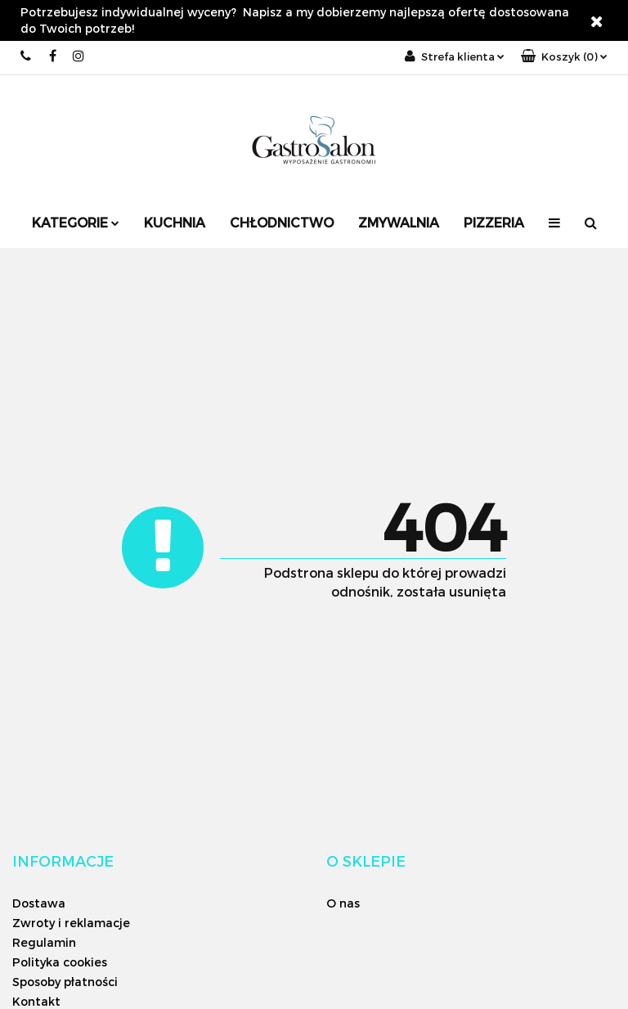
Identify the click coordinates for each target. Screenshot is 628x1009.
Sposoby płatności (65, 982)
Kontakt (36, 1001)
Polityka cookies (59, 962)
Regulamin (44, 942)
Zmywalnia (398, 222)
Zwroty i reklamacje (71, 923)
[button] (564, 57)
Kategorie (75, 222)
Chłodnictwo (282, 222)
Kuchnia (174, 222)
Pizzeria (494, 222)
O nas (343, 903)
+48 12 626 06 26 (26, 56)
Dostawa (38, 903)
